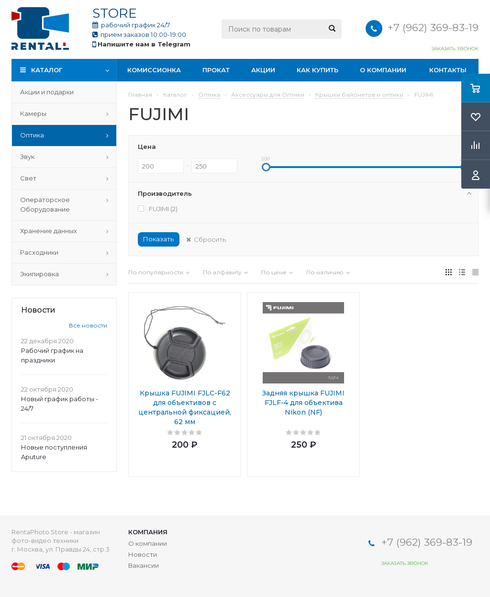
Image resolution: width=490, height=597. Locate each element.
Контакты (448, 70)
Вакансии (143, 565)
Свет (28, 178)
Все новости (88, 325)
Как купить (317, 70)
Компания (147, 532)
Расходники (39, 252)
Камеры (33, 113)
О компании (383, 70)
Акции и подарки (47, 92)
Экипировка (39, 274)
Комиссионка (154, 70)
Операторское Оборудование (45, 204)
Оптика (32, 135)
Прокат (216, 70)
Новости (142, 554)
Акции (263, 70)
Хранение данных (48, 231)
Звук (27, 156)
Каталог (46, 70)
